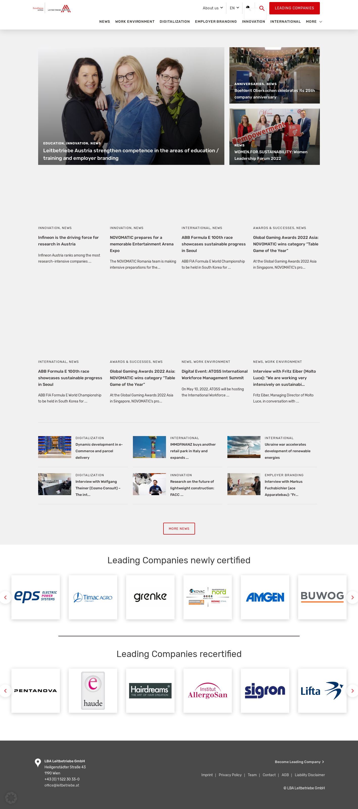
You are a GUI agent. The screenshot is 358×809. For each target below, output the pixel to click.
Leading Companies (294, 8)
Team (252, 775)
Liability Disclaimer (310, 775)
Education (53, 143)
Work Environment (135, 21)
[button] (262, 8)
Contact (269, 775)
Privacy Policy (230, 775)
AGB (285, 775)
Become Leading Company (298, 762)
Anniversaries (249, 84)
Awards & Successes (273, 228)
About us (211, 8)
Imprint (207, 775)
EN (232, 8)
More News (179, 529)
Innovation (253, 21)
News (104, 21)
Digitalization (175, 21)
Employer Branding (216, 21)
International (285, 21)
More (311, 21)
